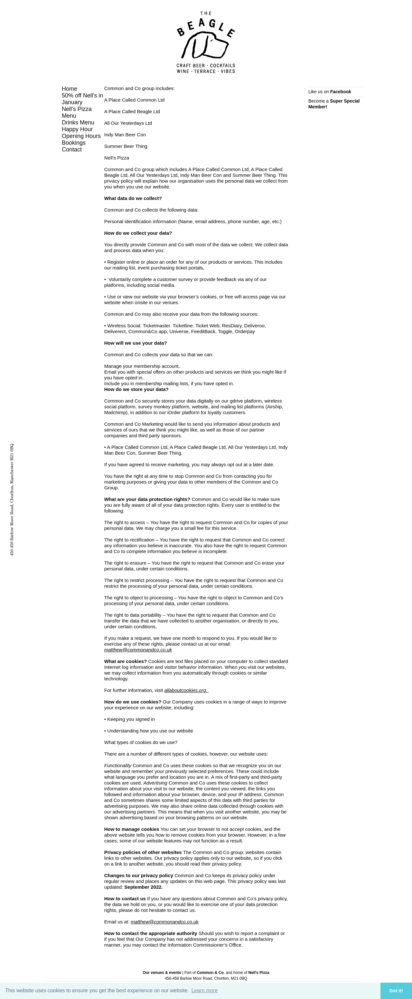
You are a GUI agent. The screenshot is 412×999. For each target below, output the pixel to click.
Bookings (74, 143)
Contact (72, 149)
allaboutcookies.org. (186, 690)
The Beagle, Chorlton (206, 42)
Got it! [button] (396, 990)
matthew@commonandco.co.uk (138, 649)
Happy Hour (77, 129)
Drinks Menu (78, 122)
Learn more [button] (205, 990)
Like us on (329, 91)
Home (69, 89)
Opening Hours (81, 136)
